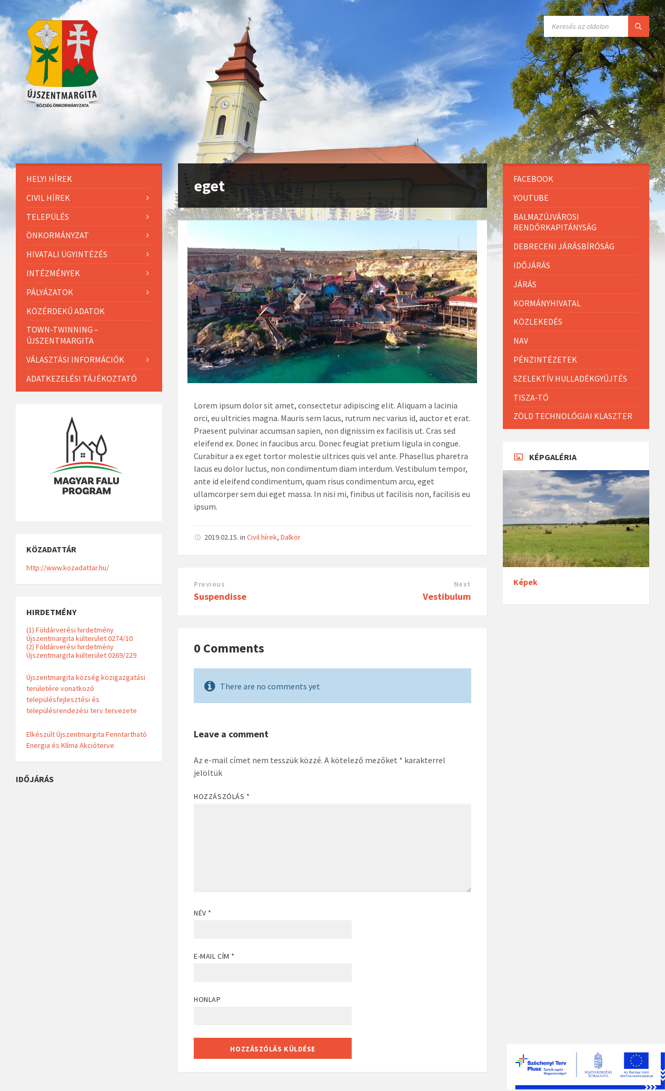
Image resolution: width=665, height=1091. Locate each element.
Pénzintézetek (545, 359)
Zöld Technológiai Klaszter (572, 416)
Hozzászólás (222, 796)
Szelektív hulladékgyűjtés (570, 378)
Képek (525, 582)
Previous (209, 584)
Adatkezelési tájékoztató (81, 378)
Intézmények (53, 273)
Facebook (533, 178)
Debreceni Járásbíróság (563, 246)
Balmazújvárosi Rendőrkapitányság (555, 222)
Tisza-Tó (531, 397)
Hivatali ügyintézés (66, 254)
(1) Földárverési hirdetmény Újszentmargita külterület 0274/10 (79, 634)
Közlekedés (537, 321)
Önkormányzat (57, 235)
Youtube (531, 197)
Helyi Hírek (49, 178)
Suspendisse (220, 596)
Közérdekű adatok (65, 311)
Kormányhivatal (547, 303)
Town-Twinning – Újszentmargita (62, 335)
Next (462, 584)
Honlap (207, 999)
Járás (525, 284)
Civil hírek (262, 537)
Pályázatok (49, 292)
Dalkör (291, 537)
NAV (520, 340)
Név (203, 913)
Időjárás (531, 265)
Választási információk (75, 359)
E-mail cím (214, 956)
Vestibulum (447, 596)
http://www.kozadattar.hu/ (67, 567)
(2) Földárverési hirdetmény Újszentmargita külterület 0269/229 (81, 651)
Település (47, 216)
